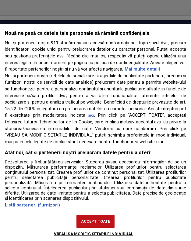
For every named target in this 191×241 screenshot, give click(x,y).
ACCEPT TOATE (95, 221)
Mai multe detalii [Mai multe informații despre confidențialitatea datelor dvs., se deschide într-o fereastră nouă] (142, 69)
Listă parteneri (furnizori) (32, 205)
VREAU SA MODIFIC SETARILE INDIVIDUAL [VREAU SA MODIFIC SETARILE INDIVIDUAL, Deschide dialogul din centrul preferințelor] (93, 234)
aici (91, 115)
